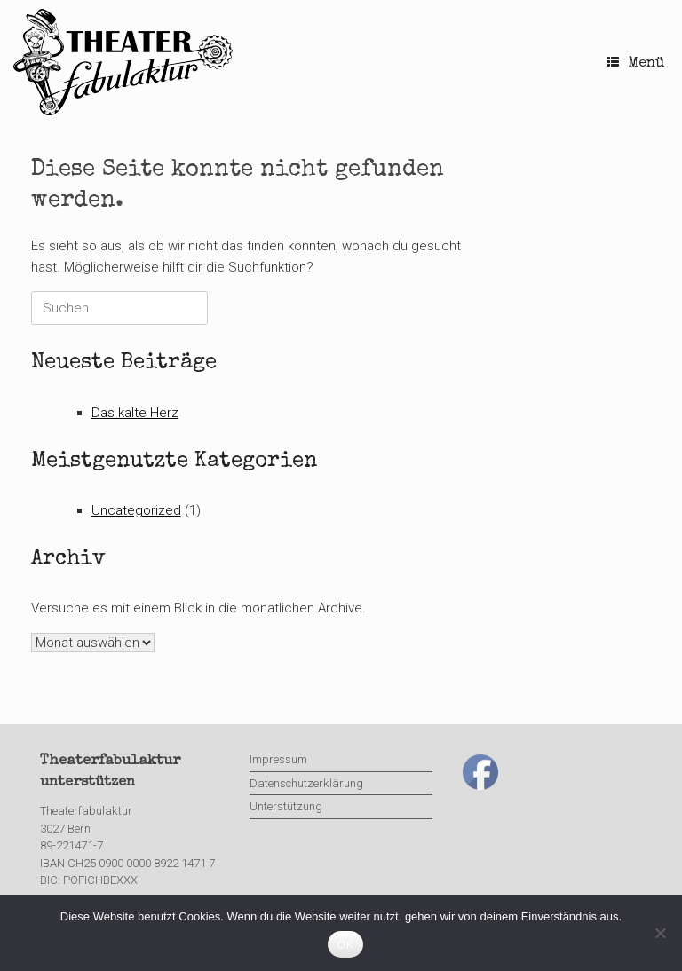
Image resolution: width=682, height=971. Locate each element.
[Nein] (660, 933)
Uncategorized (136, 510)
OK (345, 944)
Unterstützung (286, 806)
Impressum (278, 759)
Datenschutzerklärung (306, 783)
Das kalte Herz (134, 413)
